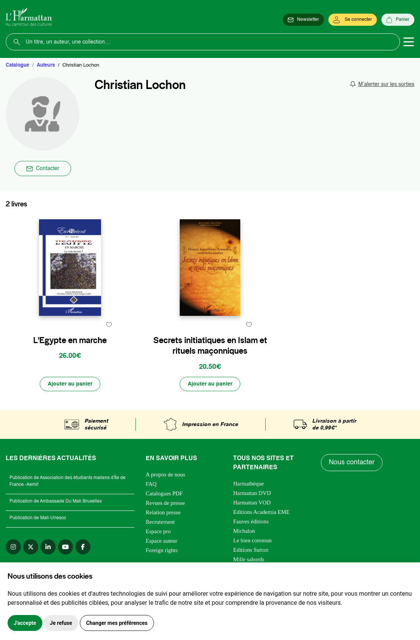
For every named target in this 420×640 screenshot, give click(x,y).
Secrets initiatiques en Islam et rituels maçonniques (210, 345)
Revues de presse (165, 503)
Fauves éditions (251, 521)
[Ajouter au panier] (70, 384)
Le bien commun (252, 540)
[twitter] (30, 546)
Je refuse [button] (61, 623)
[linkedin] (48, 546)
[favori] (109, 324)
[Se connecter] (352, 20)
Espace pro (158, 531)
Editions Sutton (250, 550)
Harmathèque (248, 484)
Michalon (244, 531)
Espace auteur (161, 541)
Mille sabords (248, 559)
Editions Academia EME (261, 512)
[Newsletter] (303, 20)
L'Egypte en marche (70, 340)
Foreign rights (162, 550)
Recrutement (160, 522)
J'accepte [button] (25, 623)
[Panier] (397, 20)
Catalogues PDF (164, 493)
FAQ (151, 484)
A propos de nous (165, 474)
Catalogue (17, 65)
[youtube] (65, 546)
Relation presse (163, 512)
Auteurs (46, 65)
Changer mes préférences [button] (117, 623)
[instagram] (13, 546)
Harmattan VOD (252, 503)
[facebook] (82, 546)
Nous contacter (352, 462)
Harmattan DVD (252, 493)
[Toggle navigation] (408, 42)
